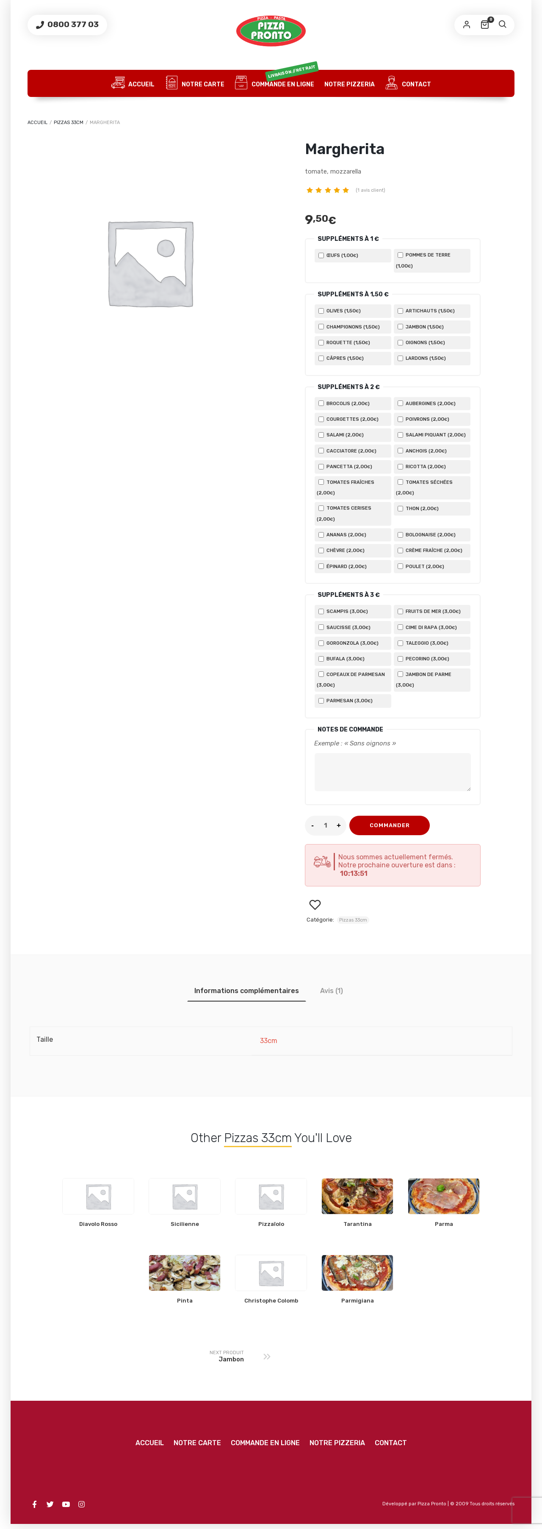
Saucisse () (344, 627)
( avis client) (370, 190)
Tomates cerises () (344, 513)
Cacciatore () (347, 451)
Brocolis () (344, 403)
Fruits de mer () (429, 611)
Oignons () (421, 342)
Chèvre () (341, 550)
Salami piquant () (432, 435)
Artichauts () (426, 311)
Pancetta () (345, 466)
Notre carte (194, 83)
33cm (268, 1046)
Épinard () (342, 566)
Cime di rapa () (427, 627)
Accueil (133, 83)
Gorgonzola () (348, 643)
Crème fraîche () (430, 550)
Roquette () (344, 342)
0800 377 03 (72, 24)
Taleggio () (423, 643)
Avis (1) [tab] (331, 996)
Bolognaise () (427, 535)
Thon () (418, 508)
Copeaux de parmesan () (351, 679)
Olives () (339, 311)
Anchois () (422, 451)
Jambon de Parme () (423, 679)
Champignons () (349, 327)
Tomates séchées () (424, 487)
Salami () (341, 435)
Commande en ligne (276, 83)
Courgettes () (348, 419)
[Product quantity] (326, 830)
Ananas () (342, 535)
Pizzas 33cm (68, 122)
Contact (408, 83)
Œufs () (338, 255)
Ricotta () (422, 466)
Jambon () (421, 327)
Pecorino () (423, 659)
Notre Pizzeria (349, 84)
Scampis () (343, 611)
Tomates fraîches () (345, 487)
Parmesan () (345, 701)
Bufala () (341, 659)
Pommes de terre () (423, 260)
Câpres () (341, 358)
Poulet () (421, 566)
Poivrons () (423, 419)
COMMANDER (390, 830)
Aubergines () (427, 403)
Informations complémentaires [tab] (246, 996)
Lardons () (422, 358)
